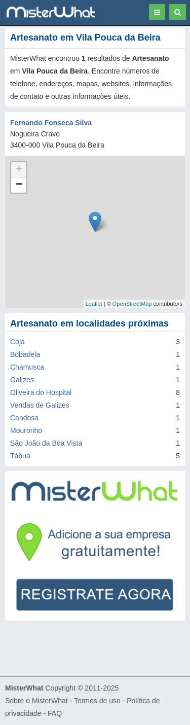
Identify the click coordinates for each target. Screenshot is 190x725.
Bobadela (25, 354)
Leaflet (94, 304)
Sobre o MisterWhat (36, 701)
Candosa (24, 418)
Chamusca (27, 367)
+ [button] (19, 169)
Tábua (20, 456)
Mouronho (26, 430)
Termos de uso (97, 701)
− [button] (19, 185)
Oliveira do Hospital (40, 392)
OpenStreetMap (132, 304)
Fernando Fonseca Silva (51, 123)
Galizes (22, 380)
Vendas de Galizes (39, 405)
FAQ (55, 713)
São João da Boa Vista (46, 443)
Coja (17, 342)
